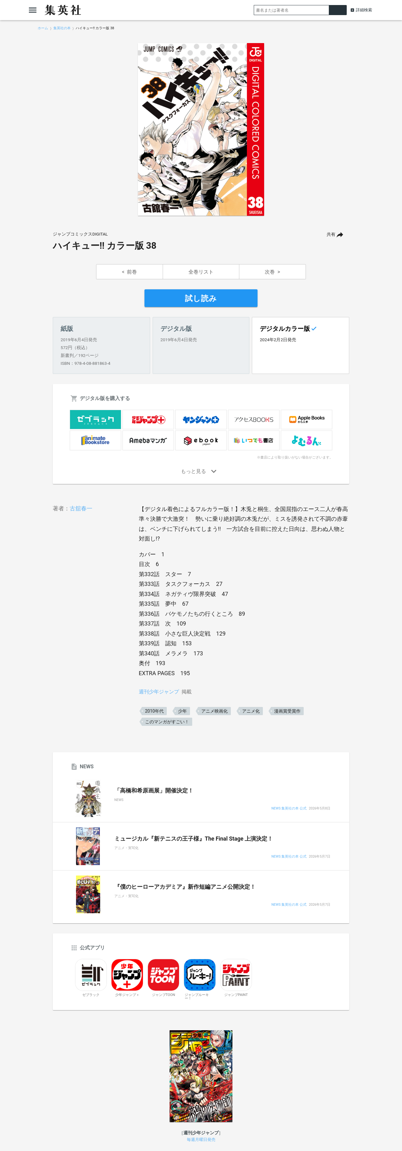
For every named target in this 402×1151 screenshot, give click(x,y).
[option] (201, 130)
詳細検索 (364, 10)
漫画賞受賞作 (287, 711)
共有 (331, 234)
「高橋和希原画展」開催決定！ (153, 790)
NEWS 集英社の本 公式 (288, 808)
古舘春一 (81, 508)
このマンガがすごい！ (167, 721)
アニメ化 (251, 711)
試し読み (201, 298)
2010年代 (154, 711)
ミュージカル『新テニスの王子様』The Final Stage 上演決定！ (193, 839)
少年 (182, 711)
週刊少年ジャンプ (159, 692)
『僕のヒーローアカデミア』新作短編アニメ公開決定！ (185, 887)
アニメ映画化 (214, 711)
